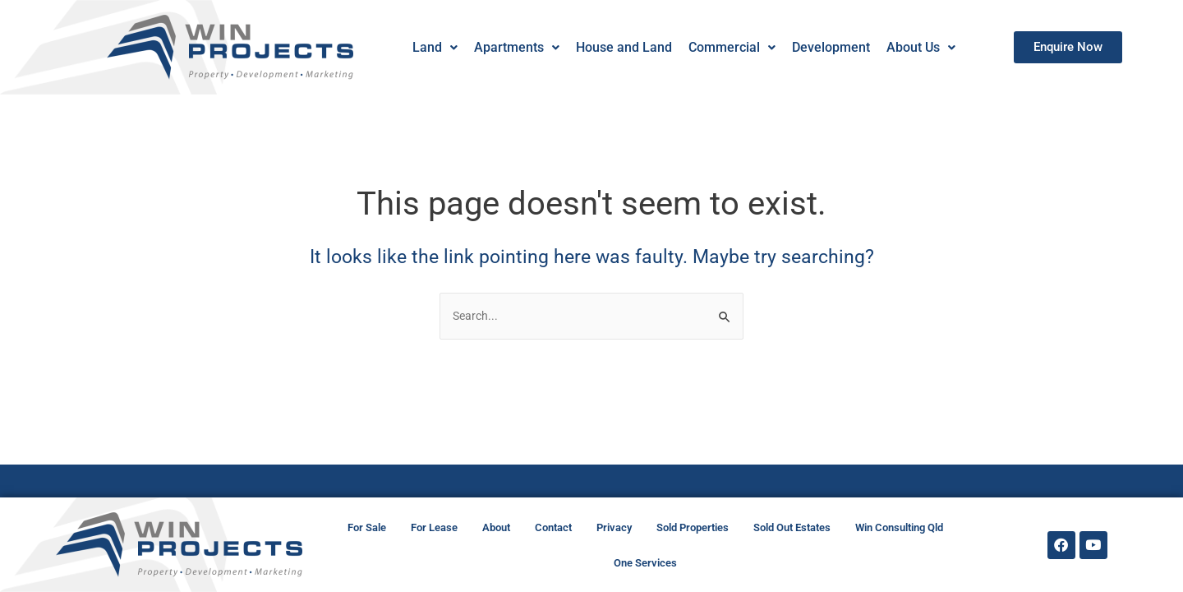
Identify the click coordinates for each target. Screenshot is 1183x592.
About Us (920, 47)
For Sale (367, 527)
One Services (645, 563)
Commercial (731, 47)
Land (434, 47)
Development (830, 47)
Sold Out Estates (792, 527)
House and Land (623, 47)
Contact (553, 527)
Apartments (516, 47)
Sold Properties (692, 527)
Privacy (614, 527)
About (496, 527)
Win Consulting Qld (899, 527)
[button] (434, 48)
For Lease (434, 527)
